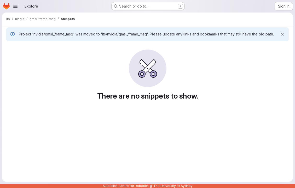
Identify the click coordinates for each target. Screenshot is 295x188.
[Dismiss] (282, 34)
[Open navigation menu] (15, 6)
